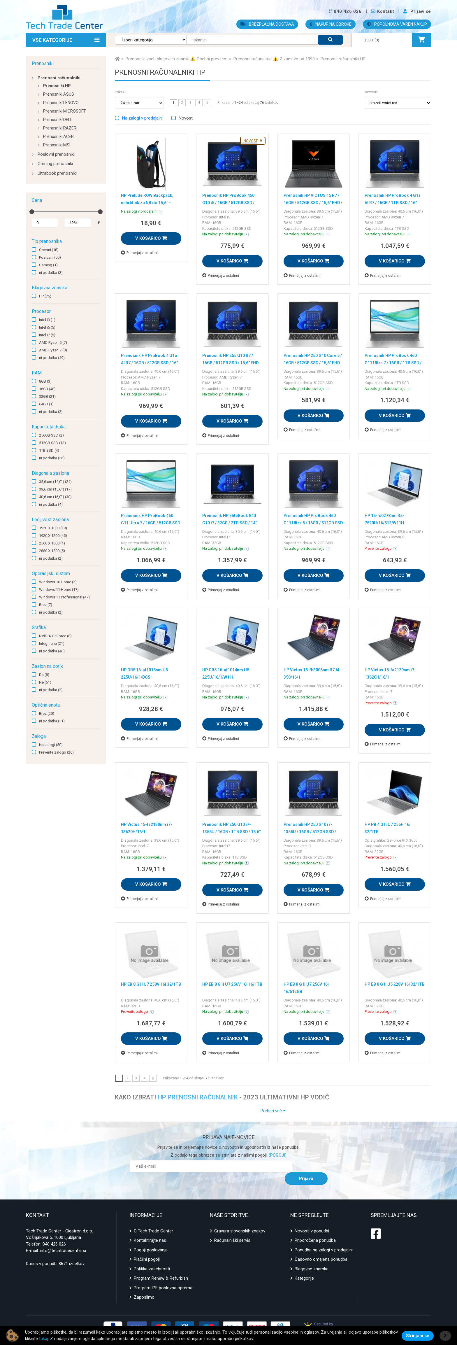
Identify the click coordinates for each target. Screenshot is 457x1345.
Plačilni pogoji (147, 1247)
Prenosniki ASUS (58, 94)
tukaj (63, 1338)
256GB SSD (51, 435)
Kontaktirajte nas (150, 1228)
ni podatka (51, 272)
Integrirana (51, 643)
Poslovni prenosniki (56, 154)
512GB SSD (52, 443)
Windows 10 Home (58, 582)
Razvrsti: (371, 92)
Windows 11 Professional (64, 597)
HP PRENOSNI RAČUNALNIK (198, 1097)
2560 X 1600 (52, 543)
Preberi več (273, 1110)
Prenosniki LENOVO (61, 102)
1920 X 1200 (53, 535)
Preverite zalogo (56, 752)
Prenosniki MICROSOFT (64, 111)
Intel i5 (47, 327)
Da (44, 674)
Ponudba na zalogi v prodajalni (324, 1237)
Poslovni (50, 257)
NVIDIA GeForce (55, 636)
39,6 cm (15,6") (55, 489)
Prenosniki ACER (58, 136)
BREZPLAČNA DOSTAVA (267, 24)
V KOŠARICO (151, 238)
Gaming (48, 265)
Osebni (49, 250)
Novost (186, 118)
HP (45, 296)
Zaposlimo (144, 1285)
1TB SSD (49, 450)
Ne (45, 682)
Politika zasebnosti (152, 1256)
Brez (45, 605)
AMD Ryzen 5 (53, 342)
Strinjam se (417, 1335)
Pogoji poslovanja (151, 1237)
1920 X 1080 (53, 528)
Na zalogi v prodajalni (142, 118)
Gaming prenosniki (55, 163)
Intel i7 (47, 335)
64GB (46, 404)
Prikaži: (120, 92)
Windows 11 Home (59, 589)
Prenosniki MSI (56, 145)
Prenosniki (43, 63)
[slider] (31, 211)
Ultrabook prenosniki (57, 173)
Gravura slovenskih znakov (239, 1218)
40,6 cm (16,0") (55, 497)
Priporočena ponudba (315, 1228)
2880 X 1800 (52, 551)
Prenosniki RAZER (59, 128)
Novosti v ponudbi (312, 1218)
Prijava (313, 1166)
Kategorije (304, 1266)
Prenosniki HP (57, 85)
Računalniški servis (232, 1228)
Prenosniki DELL (57, 119)
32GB (47, 396)
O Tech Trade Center (153, 1218)
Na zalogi (51, 744)
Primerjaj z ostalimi (139, 253)
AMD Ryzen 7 (53, 350)
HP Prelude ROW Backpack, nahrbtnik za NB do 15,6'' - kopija (148, 202)
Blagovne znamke (311, 1256)
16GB (47, 389)
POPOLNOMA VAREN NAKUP (397, 24)
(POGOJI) (277, 1155)
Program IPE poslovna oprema (163, 1275)
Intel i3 (47, 320)
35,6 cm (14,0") (55, 481)
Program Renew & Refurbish (161, 1266)
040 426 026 (54, 1231)
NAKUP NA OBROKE (330, 24)
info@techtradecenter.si (63, 1238)
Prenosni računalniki (59, 77)
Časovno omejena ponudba (321, 1247)
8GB (45, 381)
